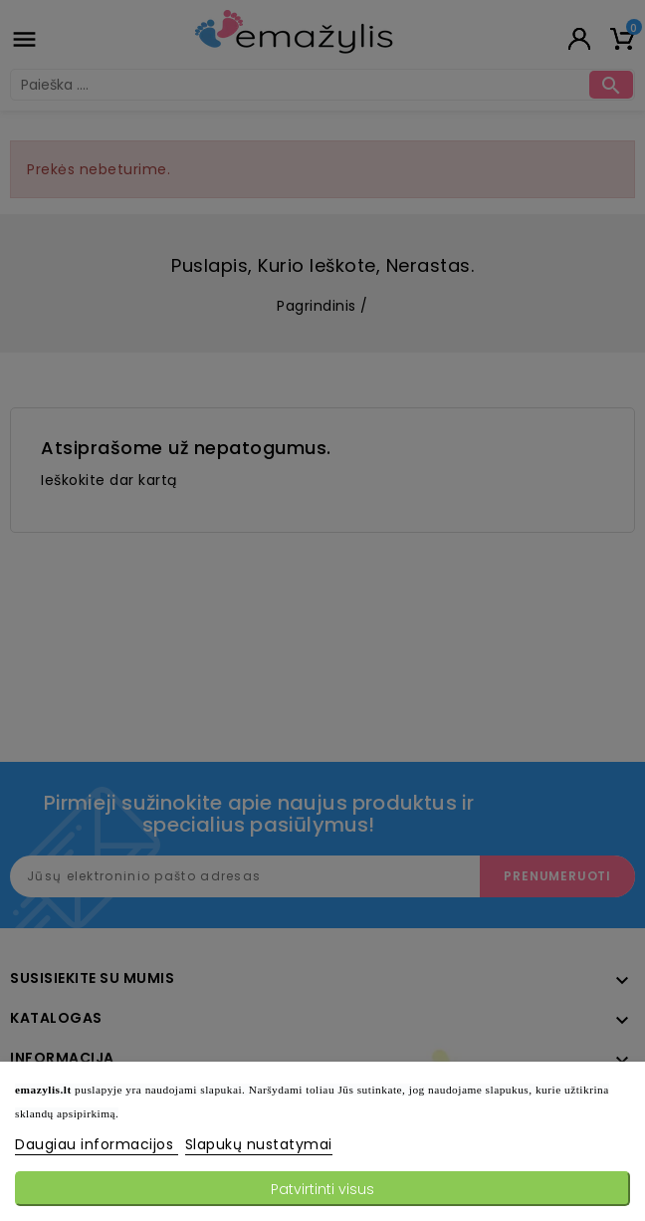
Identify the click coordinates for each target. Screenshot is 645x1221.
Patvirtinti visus (322, 1189)
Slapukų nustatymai (258, 1144)
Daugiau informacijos (96, 1144)
